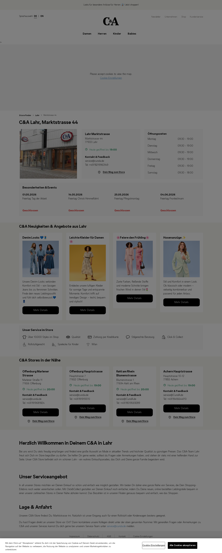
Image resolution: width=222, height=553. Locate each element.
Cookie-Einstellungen (153, 548)
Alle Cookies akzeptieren (182, 548)
